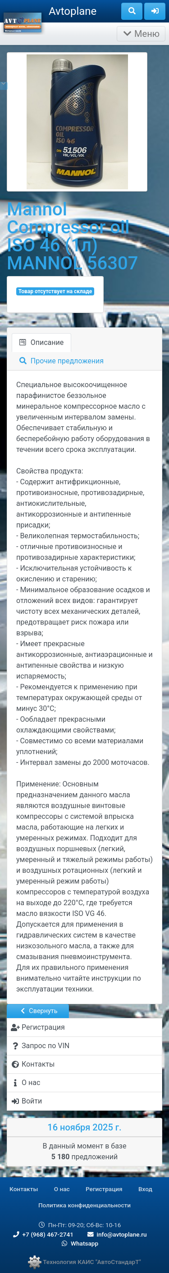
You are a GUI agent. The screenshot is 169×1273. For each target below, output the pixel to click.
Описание (41, 342)
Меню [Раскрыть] (141, 33)
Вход (145, 1189)
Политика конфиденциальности (84, 1205)
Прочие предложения (61, 361)
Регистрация (104, 1189)
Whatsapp (79, 1243)
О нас (62, 1189)
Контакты (23, 1189)
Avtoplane (72, 11)
